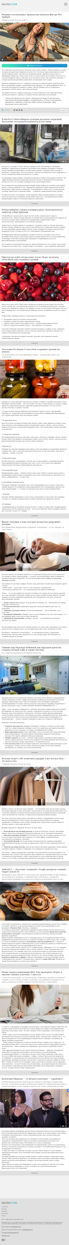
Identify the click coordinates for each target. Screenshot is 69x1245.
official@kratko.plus (28, 1229)
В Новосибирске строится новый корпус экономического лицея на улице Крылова (32, 210)
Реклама (4, 1211)
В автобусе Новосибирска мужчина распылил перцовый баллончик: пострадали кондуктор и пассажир (32, 120)
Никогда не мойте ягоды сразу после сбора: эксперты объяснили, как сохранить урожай (30, 258)
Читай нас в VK (6, 1235)
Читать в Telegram (34, 66)
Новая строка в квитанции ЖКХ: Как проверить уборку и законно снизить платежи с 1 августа (32, 973)
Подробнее (34, 203)
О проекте (5, 1206)
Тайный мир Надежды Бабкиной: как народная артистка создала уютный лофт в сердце (31, 648)
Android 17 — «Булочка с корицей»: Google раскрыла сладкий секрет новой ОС (34, 870)
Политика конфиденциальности (10, 1232)
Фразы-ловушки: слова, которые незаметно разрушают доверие (31, 523)
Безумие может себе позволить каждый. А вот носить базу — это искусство (34, 759)
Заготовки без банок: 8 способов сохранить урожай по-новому (31, 350)
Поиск (4, 1216)
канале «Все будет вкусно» (55, 413)
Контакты (5, 1213)
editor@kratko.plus (16, 1226)
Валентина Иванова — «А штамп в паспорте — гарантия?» (32, 1078)
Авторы (4, 1209)
